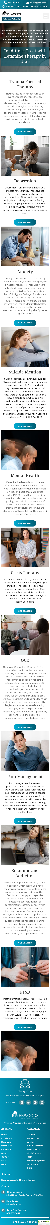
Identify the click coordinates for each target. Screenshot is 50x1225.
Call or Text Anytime (16, 1210)
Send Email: (12, 1201)
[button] (46, 16)
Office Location (14, 1192)
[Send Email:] (3, 1201)
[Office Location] (3, 1192)
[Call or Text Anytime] (3, 1210)
